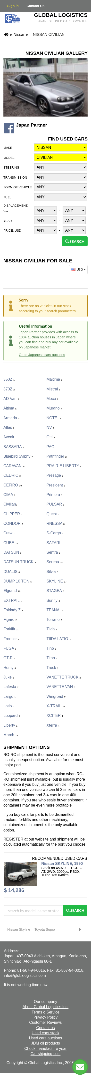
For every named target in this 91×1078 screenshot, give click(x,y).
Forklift (11, 629)
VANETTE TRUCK (64, 677)
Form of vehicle (17, 187)
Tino (51, 648)
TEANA (55, 610)
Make (7, 148)
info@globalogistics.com (25, 975)
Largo (9, 696)
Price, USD (12, 230)
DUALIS (11, 572)
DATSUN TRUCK (19, 562)
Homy (9, 668)
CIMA (9, 495)
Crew (9, 533)
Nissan (19, 34)
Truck (52, 668)
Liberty (10, 725)
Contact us (45, 1028)
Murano (54, 408)
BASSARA (13, 447)
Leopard (11, 715)
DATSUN (12, 552)
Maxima (55, 379)
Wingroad (56, 696)
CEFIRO (12, 485)
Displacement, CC (15, 208)
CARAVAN (14, 466)
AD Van (11, 399)
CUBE (10, 543)
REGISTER (13, 839)
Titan (52, 658)
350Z (9, 379)
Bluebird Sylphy (18, 456)
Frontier (11, 639)
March (10, 735)
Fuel (7, 197)
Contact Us (35, 6)
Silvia (52, 572)
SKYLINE (57, 581)
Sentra (53, 552)
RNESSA (56, 523)
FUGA (9, 648)
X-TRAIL (56, 706)
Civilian (10, 504)
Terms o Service (45, 1012)
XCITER (55, 715)
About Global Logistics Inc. (45, 1007)
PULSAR (56, 504)
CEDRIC (12, 475)
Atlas (8, 427)
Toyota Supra (44, 929)
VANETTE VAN (61, 687)
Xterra (53, 725)
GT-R (9, 658)
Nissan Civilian (49, 34)
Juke (8, 677)
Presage (55, 475)
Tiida (52, 629)
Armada (11, 418)
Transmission (15, 177)
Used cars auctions (45, 1038)
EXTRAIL (12, 600)
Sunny (53, 600)
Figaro (10, 619)
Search (74, 241)
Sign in (13, 6)
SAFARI (55, 543)
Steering (11, 167)
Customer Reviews (45, 1022)
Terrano (54, 619)
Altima (10, 408)
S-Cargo (55, 533)
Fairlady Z (13, 610)
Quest (53, 514)
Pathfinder (57, 456)
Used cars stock (45, 1033)
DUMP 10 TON (17, 581)
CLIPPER (12, 514)
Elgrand (11, 591)
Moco (52, 399)
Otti (51, 437)
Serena (55, 562)
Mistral (53, 389)
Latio (8, 706)
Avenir (10, 437)
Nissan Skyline (18, 929)
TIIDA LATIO (59, 639)
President (56, 485)
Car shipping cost (46, 1054)
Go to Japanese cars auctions (42, 355)
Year (7, 221)
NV (50, 427)
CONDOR (13, 523)
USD (79, 269)
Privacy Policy (45, 1017)
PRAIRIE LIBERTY (64, 466)
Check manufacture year (45, 1048)
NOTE (54, 418)
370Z (9, 389)
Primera (55, 495)
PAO (52, 447)
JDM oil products (45, 1043)
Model (9, 158)
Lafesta (10, 687)
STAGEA (55, 591)
